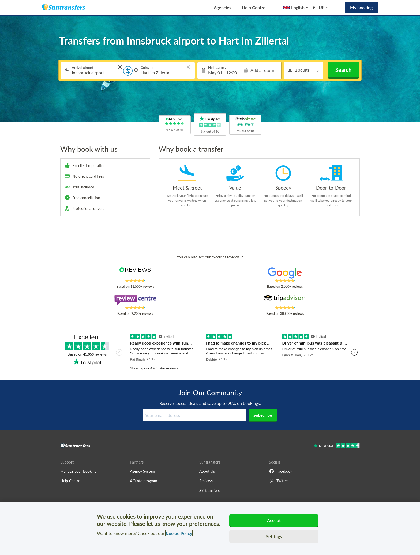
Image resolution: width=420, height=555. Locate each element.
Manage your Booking (78, 471)
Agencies (222, 7)
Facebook (280, 471)
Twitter (278, 481)
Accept (274, 520)
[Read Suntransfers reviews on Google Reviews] (285, 273)
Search (343, 69)
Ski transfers (209, 490)
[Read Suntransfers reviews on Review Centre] (135, 300)
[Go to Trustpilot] (336, 446)
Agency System (142, 471)
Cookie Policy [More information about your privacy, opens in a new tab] (179, 533)
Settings (274, 536)
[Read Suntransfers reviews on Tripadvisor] (285, 300)
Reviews (206, 481)
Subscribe (262, 414)
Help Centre (253, 7)
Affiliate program (143, 481)
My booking (361, 7)
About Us (207, 471)
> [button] (120, 67)
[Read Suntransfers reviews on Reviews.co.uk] (135, 273)
